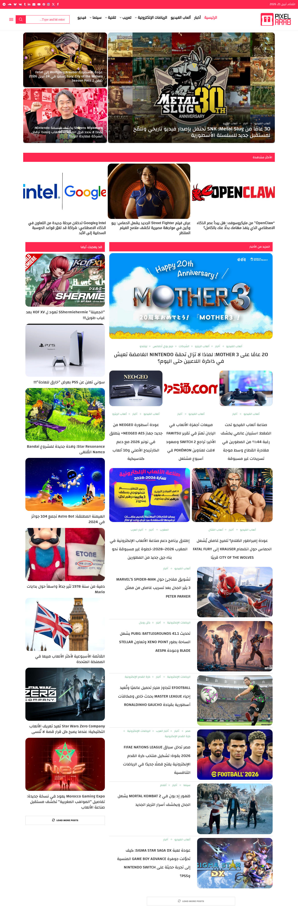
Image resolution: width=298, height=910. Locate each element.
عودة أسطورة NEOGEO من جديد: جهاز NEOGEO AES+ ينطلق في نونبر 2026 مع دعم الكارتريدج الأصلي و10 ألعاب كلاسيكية (135, 442)
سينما (97, 17)
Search (21, 19)
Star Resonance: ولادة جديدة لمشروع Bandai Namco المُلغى (66, 449)
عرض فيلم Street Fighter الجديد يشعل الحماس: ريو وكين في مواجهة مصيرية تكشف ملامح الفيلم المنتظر (150, 228)
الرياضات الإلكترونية (152, 17)
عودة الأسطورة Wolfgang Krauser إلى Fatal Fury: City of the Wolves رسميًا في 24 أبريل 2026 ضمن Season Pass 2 (66, 76)
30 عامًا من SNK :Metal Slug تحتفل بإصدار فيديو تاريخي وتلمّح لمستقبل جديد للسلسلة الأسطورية (201, 132)
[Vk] (20, 4)
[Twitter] (53, 4)
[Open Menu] (11, 19)
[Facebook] (57, 4)
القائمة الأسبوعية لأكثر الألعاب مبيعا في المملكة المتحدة (70, 659)
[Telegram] (4, 4)
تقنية (112, 17)
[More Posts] (191, 901)
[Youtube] (39, 4)
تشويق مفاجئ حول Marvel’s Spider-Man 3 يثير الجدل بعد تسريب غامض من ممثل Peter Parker (153, 588)
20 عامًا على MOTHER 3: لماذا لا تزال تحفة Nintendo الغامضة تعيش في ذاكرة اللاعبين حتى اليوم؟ (191, 358)
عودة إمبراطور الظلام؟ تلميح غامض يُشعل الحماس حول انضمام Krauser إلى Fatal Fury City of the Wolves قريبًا (232, 549)
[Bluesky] (15, 4)
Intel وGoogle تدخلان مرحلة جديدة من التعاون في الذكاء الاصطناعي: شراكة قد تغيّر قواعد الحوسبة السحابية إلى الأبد (67, 228)
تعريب (127, 17)
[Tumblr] (25, 4)
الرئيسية (210, 17)
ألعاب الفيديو (181, 17)
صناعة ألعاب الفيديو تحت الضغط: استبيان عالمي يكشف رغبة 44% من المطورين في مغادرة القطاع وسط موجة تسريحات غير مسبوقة (246, 442)
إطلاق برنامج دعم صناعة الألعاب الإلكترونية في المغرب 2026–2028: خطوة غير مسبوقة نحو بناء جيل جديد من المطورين (150, 549)
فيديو (81, 17)
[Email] (33, 4)
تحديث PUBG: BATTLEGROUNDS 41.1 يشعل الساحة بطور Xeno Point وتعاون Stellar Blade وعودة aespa (154, 642)
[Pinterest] (44, 4)
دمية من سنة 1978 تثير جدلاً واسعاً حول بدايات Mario (66, 589)
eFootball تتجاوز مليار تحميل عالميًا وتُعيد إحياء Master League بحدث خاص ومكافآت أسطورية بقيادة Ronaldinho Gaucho (154, 696)
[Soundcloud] (9, 4)
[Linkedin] (29, 4)
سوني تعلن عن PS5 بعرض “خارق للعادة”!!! (69, 382)
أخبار (197, 17)
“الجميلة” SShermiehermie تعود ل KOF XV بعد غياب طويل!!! (65, 314)
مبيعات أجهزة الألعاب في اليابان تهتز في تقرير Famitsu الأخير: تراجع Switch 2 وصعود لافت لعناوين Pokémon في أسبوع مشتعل (191, 442)
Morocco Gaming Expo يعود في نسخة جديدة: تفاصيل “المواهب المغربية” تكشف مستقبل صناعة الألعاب (66, 801)
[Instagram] (48, 4)
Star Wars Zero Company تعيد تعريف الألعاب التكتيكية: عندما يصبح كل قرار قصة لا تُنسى (67, 728)
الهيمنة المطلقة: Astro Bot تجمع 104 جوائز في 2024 (68, 519)
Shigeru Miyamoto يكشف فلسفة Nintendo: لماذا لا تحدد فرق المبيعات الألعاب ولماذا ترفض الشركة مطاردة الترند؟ (67, 132)
